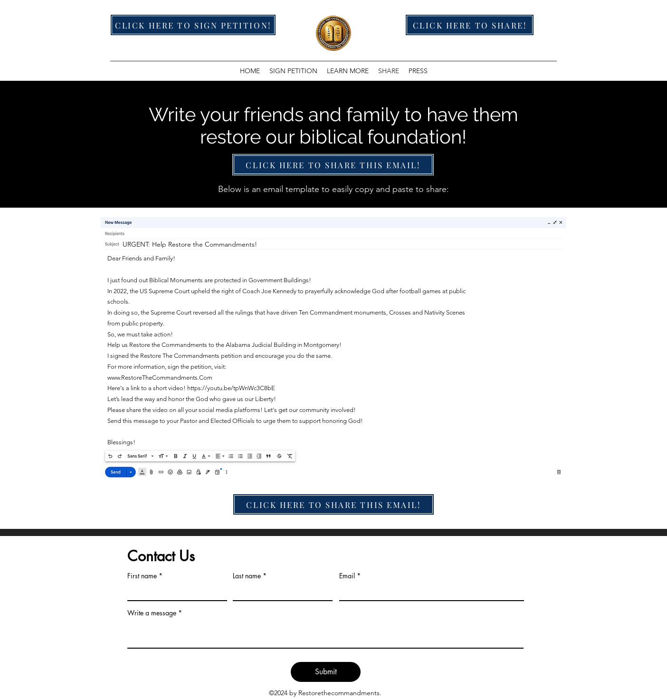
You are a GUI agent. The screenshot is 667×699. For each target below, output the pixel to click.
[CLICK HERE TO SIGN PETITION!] (193, 25)
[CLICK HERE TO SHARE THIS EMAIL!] (333, 164)
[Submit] (326, 672)
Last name (247, 576)
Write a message (151, 613)
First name (142, 576)
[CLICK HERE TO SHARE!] (469, 25)
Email (347, 576)
